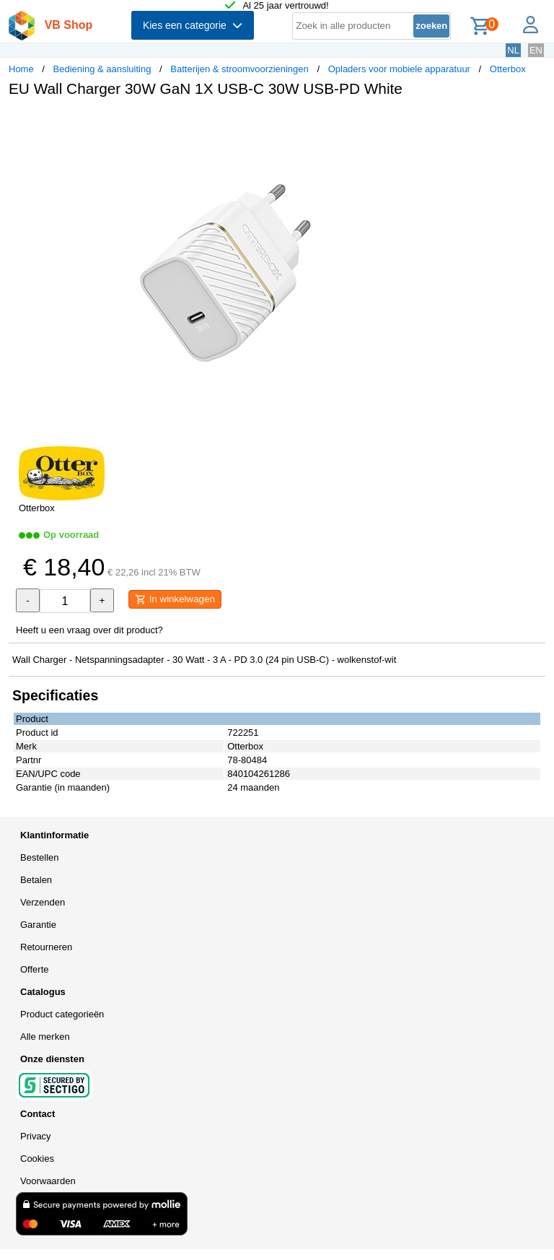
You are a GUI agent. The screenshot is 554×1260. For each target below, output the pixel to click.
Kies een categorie (192, 25)
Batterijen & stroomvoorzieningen (239, 69)
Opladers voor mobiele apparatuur (399, 69)
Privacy (35, 1136)
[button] (428, 123)
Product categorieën (62, 1014)
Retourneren (46, 947)
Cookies (37, 1158)
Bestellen (39, 857)
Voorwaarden (48, 1181)
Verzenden (42, 902)
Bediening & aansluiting (102, 69)
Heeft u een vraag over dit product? (89, 630)
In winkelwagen (175, 599)
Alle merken (45, 1036)
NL (513, 50)
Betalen (36, 879)
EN (535, 50)
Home (21, 69)
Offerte (34, 969)
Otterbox (508, 69)
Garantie (38, 924)
